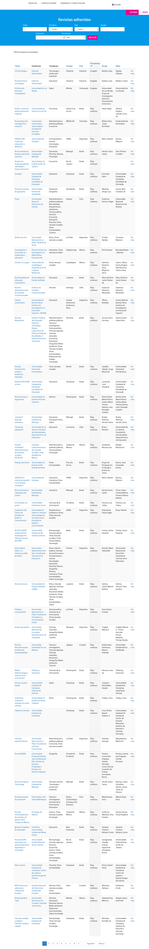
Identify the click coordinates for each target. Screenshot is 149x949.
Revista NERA (20, 754)
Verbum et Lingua (22, 262)
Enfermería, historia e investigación (20, 91)
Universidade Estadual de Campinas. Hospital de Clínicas (37, 688)
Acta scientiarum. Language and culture (22, 492)
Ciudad (103, 25)
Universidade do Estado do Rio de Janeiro (38, 164)
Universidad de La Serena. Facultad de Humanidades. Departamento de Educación (39, 432)
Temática (52, 25)
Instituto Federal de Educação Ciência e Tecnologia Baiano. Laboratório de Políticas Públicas (39, 325)
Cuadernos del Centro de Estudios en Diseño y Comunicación (21, 515)
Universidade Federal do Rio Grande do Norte (38, 533)
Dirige (104, 66)
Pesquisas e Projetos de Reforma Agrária (39, 769)
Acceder (116, 5)
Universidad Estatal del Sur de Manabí (39, 647)
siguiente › (91, 944)
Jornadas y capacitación (72, 3)
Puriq (17, 199)
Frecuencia (66, 33)
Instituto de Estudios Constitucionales (38, 290)
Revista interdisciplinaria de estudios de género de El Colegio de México (22, 817)
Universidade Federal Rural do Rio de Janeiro (38, 842)
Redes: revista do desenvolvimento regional (22, 111)
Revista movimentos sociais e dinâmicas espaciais (20, 372)
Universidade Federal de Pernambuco (37, 369)
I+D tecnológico (21, 71)
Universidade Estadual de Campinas (37, 713)
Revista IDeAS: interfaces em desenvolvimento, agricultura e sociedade (22, 845)
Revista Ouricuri (21, 584)
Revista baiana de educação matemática (22, 280)
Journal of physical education (19, 419)
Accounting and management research (21, 123)
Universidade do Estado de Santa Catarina (38, 399)
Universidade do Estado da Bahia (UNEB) (38, 586)
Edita (118, 66)
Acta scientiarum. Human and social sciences (22, 154)
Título (25, 25)
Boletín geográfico (22, 627)
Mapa (145, 12)
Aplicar (92, 37)
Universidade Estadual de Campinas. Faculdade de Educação (37, 179)
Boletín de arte (21, 237)
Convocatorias (48, 3)
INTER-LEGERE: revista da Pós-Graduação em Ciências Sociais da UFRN (21, 535)
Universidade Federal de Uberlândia (37, 191)
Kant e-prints (20, 865)
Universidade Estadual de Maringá (37, 154)
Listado (133, 12)
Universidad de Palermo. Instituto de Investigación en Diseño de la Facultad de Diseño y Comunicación (39, 518)
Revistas (33, 3)
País (76, 25)
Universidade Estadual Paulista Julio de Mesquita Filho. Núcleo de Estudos (39, 759)
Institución (40, 33)
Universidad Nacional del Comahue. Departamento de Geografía (39, 632)
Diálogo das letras (22, 463)
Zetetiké (18, 174)
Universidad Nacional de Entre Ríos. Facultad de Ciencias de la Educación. (39, 553)
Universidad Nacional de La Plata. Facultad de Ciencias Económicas (39, 744)
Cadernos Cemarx (22, 711)
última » (102, 944)
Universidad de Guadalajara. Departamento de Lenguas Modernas (39, 267)
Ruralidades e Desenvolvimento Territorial (39, 338)
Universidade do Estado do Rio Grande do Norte (38, 465)
